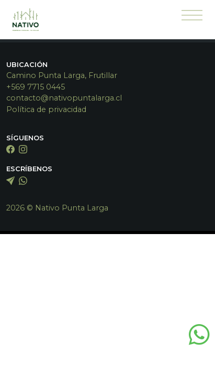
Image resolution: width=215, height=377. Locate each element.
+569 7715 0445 (35, 87)
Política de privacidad (46, 109)
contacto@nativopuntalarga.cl (64, 98)
